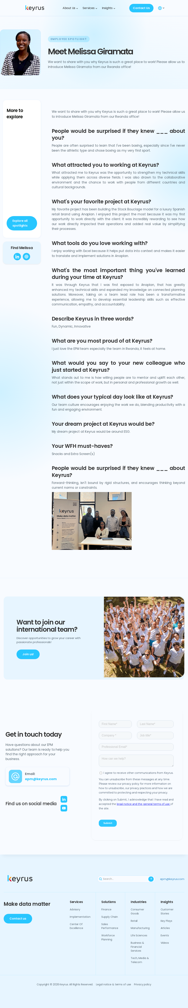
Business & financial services (137, 947)
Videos (165, 943)
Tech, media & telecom (140, 960)
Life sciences (139, 935)
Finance (106, 909)
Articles (165, 928)
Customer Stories (167, 911)
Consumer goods (137, 911)
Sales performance (109, 926)
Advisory (75, 909)
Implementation (80, 917)
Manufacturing (140, 928)
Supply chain (109, 917)
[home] (40, 8)
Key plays (166, 921)
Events (165, 935)
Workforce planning (108, 937)
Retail (134, 921)
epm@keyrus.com (172, 879)
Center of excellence (76, 926)
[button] (70, 8)
